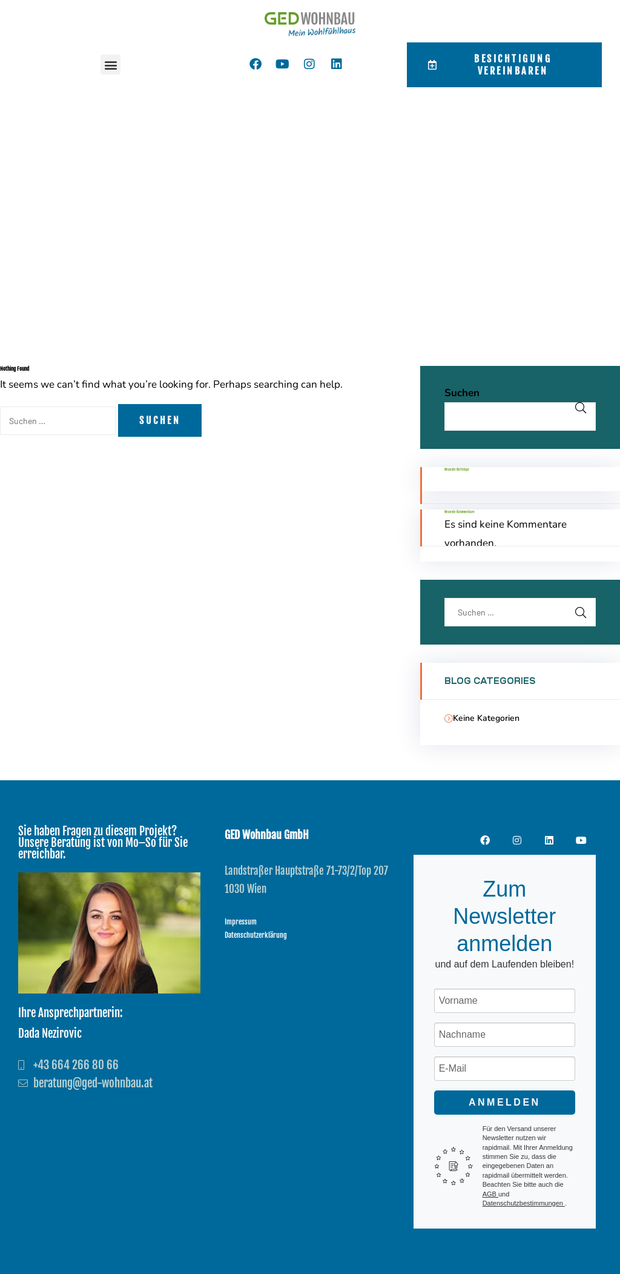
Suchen (462, 393)
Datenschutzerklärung (256, 935)
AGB (490, 1194)
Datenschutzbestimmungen (524, 1203)
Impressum (241, 921)
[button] (110, 65)
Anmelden (505, 1102)
